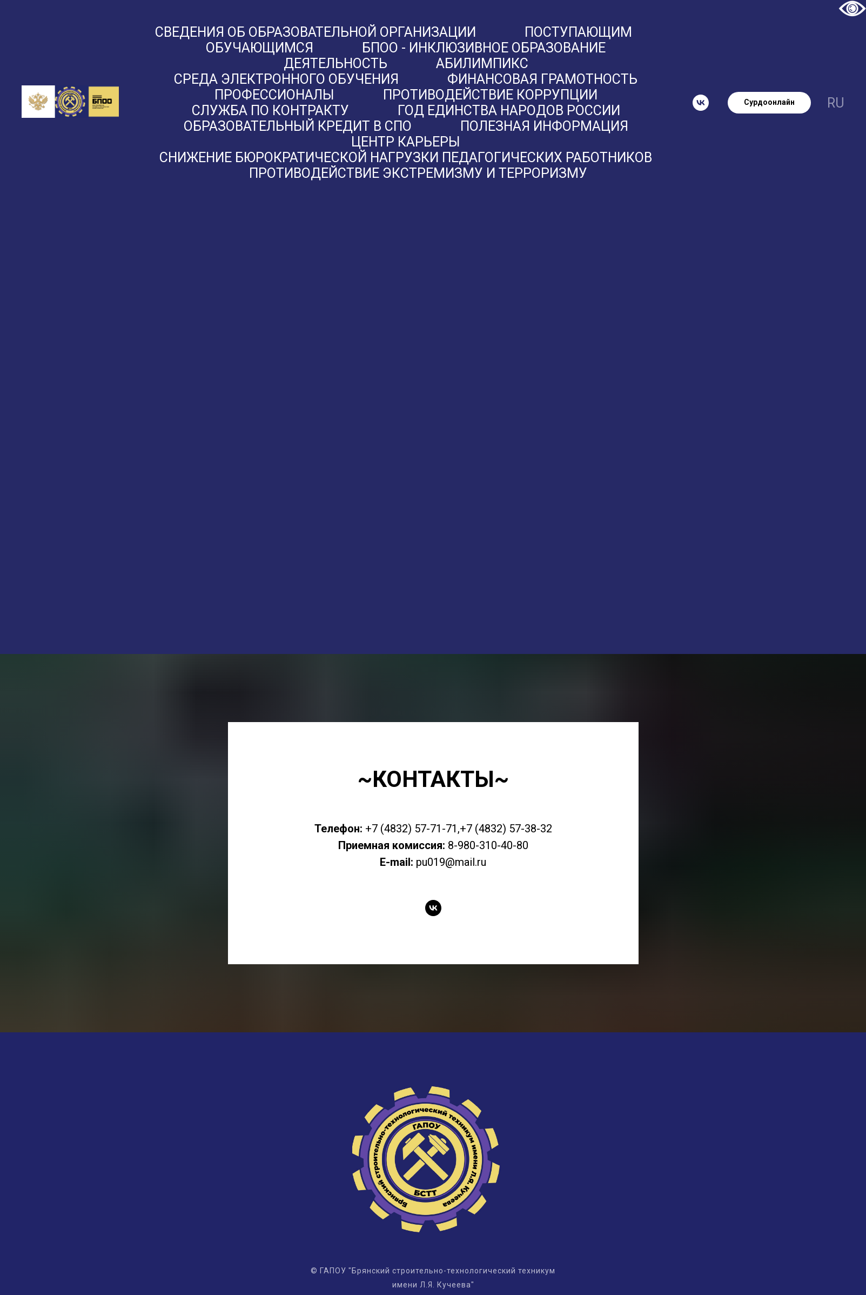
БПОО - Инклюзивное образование (484, 48)
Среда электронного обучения (286, 79)
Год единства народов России (509, 110)
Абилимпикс (482, 63)
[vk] (701, 103)
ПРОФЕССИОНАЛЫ (274, 95)
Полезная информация (544, 126)
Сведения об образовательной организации (315, 32)
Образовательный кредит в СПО (298, 126)
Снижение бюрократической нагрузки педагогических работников (405, 157)
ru (835, 103)
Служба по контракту (270, 110)
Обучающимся (259, 48)
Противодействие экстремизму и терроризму (418, 173)
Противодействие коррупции (490, 95)
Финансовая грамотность (542, 79)
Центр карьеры (405, 142)
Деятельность (335, 63)
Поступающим (578, 32)
